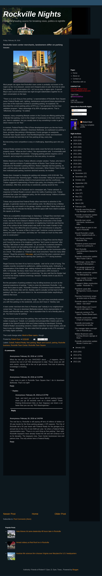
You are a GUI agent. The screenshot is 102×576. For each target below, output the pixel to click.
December (79, 173)
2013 (75, 358)
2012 (75, 362)
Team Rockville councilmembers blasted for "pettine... (86, 251)
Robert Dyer (87, 122)
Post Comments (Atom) (22, 519)
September (79, 183)
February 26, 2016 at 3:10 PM (31, 377)
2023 (75, 147)
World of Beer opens (30, 335)
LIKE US (74, 100)
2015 (75, 352)
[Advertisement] (34, 494)
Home (35, 514)
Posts (75, 110)
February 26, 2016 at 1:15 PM (31, 356)
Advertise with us (79, 82)
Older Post (60, 514)
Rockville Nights (32, 14)
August (78, 187)
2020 (75, 157)
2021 (75, 154)
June (77, 193)
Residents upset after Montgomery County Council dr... (86, 291)
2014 (75, 355)
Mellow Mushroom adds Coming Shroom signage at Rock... (86, 336)
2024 (75, 144)
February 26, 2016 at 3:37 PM (37, 395)
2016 (75, 170)
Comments (77, 114)
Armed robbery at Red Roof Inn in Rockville (32, 542)
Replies (15, 391)
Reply (12, 370)
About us (76, 76)
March (78, 203)
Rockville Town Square (37, 345)
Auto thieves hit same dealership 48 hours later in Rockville (38, 531)
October (78, 180)
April (77, 200)
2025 (75, 140)
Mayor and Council (44, 343)
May (77, 196)
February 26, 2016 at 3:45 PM (31, 418)
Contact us (77, 79)
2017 (75, 167)
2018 (75, 164)
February (79, 207)
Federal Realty (20, 343)
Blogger (75, 570)
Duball (11, 343)
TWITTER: (75, 95)
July (77, 190)
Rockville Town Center (19, 345)
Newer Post (9, 514)
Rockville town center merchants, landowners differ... (84, 222)
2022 (75, 150)
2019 (75, 160)
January (78, 347)
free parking (31, 343)
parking (54, 343)
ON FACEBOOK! (77, 102)
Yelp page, (29, 254)
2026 (75, 137)
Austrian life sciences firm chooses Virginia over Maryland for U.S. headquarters (46, 553)
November (79, 177)
